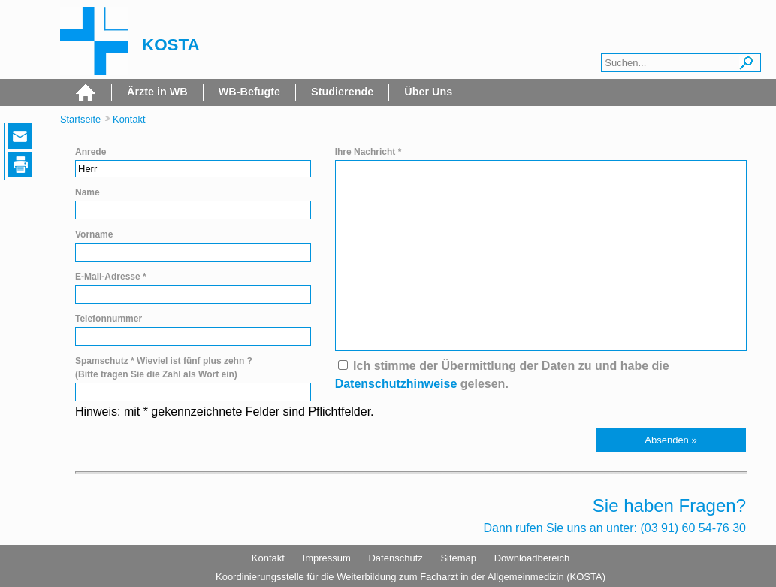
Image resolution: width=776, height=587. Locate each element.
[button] (671, 440)
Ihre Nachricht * (368, 152)
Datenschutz (395, 558)
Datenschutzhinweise (396, 383)
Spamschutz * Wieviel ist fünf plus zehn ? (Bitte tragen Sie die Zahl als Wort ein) (163, 368)
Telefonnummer (108, 318)
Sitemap (458, 558)
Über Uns (428, 92)
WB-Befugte (249, 92)
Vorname (94, 234)
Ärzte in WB (157, 92)
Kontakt (129, 119)
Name (87, 192)
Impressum (327, 558)
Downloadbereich (531, 558)
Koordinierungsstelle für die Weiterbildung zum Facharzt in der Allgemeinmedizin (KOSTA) (410, 576)
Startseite (80, 119)
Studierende (342, 92)
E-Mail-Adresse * (110, 276)
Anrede (90, 152)
